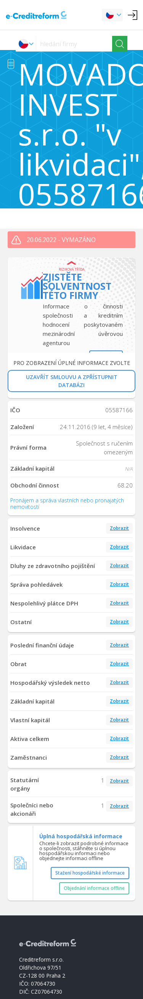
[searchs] (74, 44)
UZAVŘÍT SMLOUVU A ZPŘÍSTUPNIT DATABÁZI (71, 381)
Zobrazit (119, 528)
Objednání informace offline (94, 888)
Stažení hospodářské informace (90, 873)
